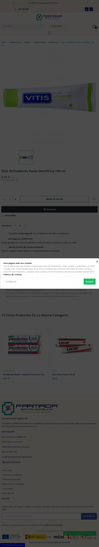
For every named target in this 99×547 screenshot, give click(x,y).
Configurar (11, 281)
